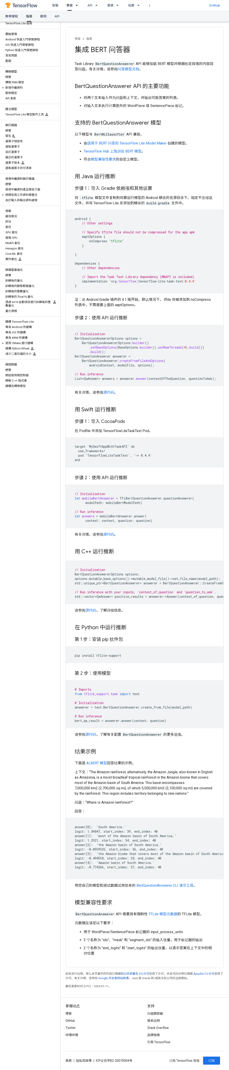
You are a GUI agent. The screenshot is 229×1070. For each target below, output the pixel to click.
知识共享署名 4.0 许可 (135, 973)
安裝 (55, 5)
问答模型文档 (128, 69)
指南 (89, 38)
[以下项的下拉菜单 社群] (139, 5)
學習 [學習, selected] (69, 5)
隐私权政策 (84, 1060)
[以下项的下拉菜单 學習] (78, 5)
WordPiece (136, 106)
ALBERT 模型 (96, 763)
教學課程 (11, 16)
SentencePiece (162, 106)
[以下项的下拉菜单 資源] (118, 5)
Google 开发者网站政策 (113, 978)
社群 (131, 5)
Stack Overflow (158, 1028)
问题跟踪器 (155, 1013)
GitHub (214, 5)
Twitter (71, 1028)
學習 (78, 38)
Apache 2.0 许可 (203, 973)
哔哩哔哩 (72, 1035)
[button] (29, 87)
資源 (110, 5)
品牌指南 (153, 1035)
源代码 (108, 392)
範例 (43, 16)
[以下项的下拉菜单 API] (97, 5)
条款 (69, 1060)
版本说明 (153, 1020)
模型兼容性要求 (103, 159)
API (89, 5)
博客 (69, 1013)
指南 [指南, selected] (29, 16)
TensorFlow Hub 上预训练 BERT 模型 (113, 151)
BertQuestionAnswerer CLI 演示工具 (164, 885)
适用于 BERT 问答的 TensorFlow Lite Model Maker (127, 143)
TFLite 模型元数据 (162, 914)
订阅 (211, 1061)
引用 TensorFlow (159, 1042)
